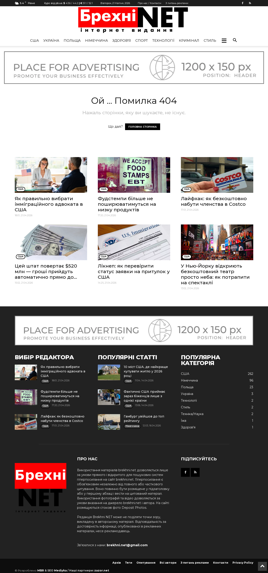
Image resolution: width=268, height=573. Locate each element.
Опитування (145, 562)
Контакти (220, 562)
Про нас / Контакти (149, 3)
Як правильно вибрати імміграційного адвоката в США (49, 204)
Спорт (141, 40)
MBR (40, 570)
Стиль (210, 40)
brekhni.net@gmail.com (127, 545)
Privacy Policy (242, 562)
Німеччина (96, 40)
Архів (116, 562)
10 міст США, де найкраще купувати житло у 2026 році (146, 371)
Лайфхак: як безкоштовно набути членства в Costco (214, 201)
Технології (163, 40)
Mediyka (60, 570)
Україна (51, 40)
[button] (224, 40)
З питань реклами (176, 3)
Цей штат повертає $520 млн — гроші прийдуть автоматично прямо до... (46, 271)
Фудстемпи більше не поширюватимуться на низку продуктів (127, 204)
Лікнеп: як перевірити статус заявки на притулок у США (134, 271)
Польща (72, 40)
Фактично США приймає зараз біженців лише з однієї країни (144, 396)
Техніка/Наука (192, 414)
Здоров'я (121, 40)
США (34, 40)
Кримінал (189, 40)
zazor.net (101, 570)
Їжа (183, 421)
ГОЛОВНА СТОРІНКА (142, 126)
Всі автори (168, 562)
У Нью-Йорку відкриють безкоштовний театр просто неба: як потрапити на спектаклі (215, 274)
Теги (128, 562)
